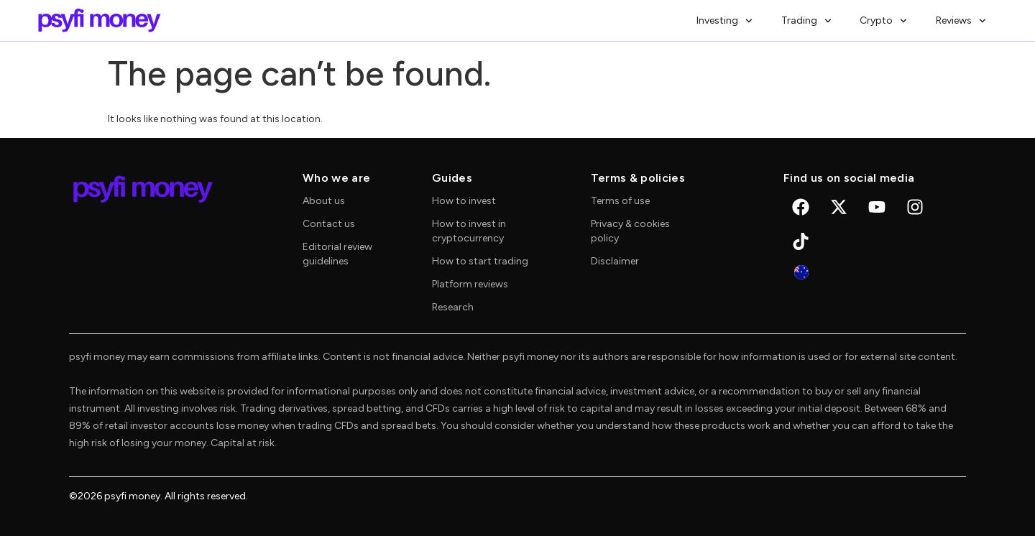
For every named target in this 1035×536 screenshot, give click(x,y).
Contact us (329, 224)
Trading (806, 21)
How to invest (464, 201)
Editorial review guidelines (337, 254)
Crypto (883, 21)
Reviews (961, 21)
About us (324, 201)
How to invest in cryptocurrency (469, 231)
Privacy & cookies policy (630, 231)
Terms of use (620, 201)
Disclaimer (615, 261)
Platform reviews (470, 284)
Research (453, 307)
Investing (724, 21)
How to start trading (480, 261)
